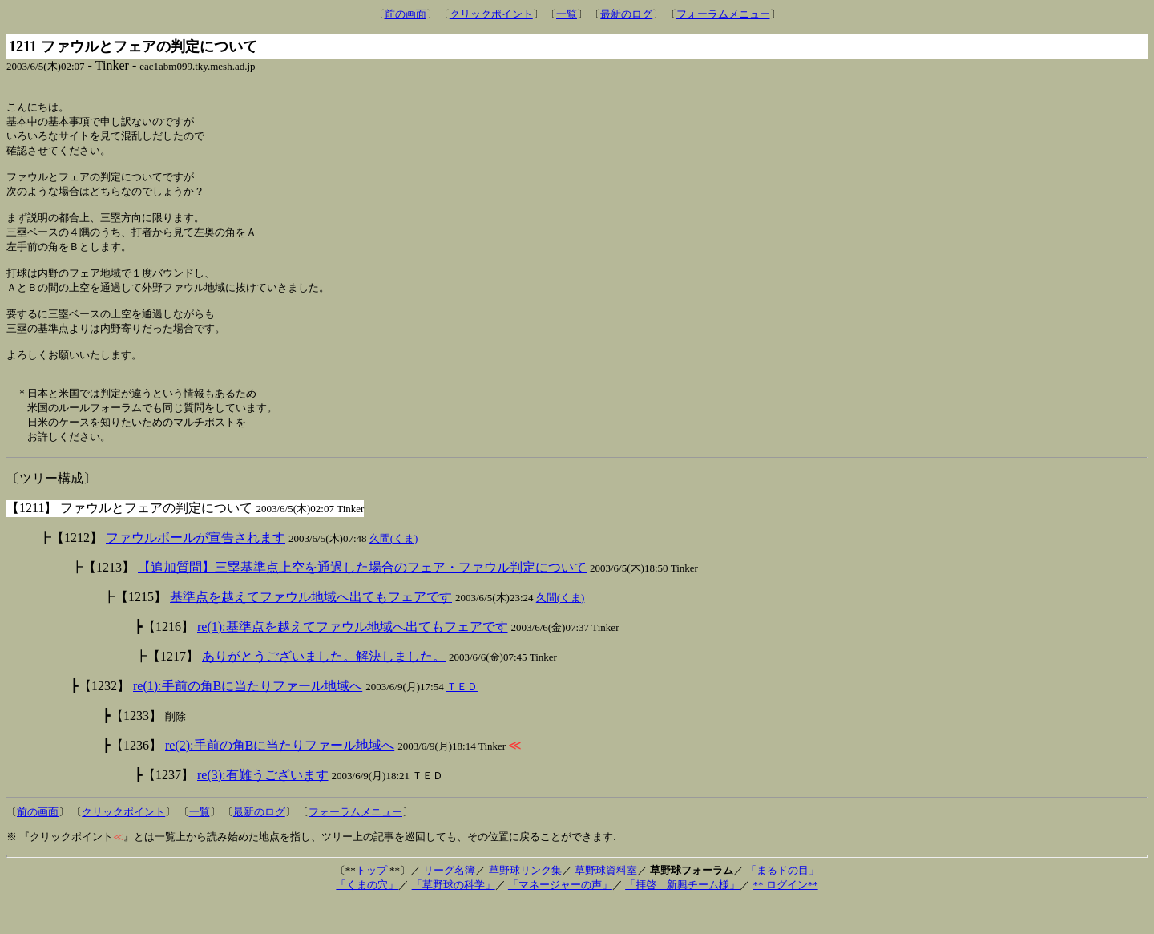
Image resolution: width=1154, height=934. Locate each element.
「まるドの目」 (782, 902)
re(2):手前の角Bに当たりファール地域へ (279, 776)
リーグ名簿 (449, 902)
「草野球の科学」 (453, 916)
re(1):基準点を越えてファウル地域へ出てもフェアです (352, 658)
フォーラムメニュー (723, 14)
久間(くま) (393, 570)
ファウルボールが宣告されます (195, 569)
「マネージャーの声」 (560, 916)
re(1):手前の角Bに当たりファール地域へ (247, 717)
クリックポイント (491, 14)
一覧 (566, 14)
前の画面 (405, 14)
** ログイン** (785, 916)
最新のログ (626, 14)
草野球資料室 (606, 902)
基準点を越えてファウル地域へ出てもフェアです (311, 628)
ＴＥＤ (462, 718)
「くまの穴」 (367, 916)
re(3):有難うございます (263, 806)
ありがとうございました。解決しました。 (324, 687)
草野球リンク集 (525, 902)
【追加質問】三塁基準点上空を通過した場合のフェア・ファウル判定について (362, 598)
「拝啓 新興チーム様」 (682, 916)
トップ (371, 902)
